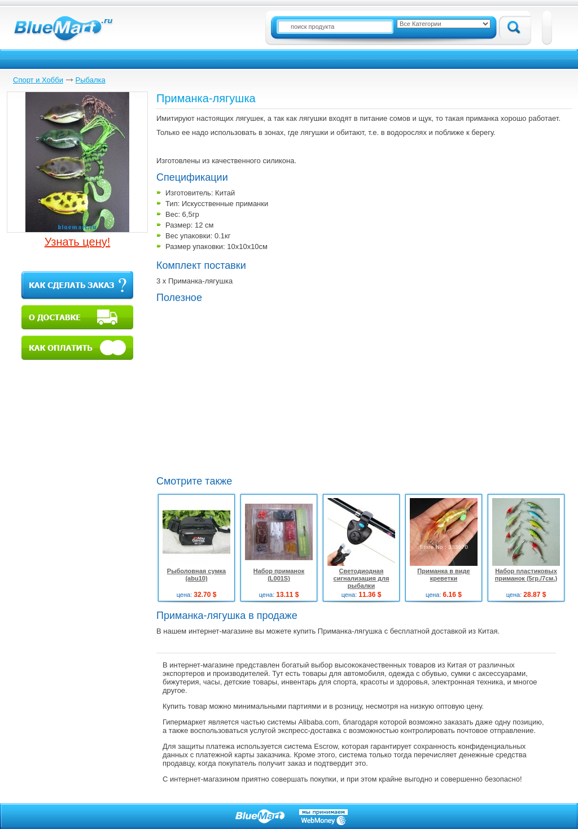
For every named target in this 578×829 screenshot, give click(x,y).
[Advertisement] (251, 388)
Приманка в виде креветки (443, 575)
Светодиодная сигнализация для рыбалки (361, 578)
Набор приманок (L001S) (278, 575)
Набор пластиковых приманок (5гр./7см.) (526, 575)
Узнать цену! (78, 241)
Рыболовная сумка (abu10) (196, 575)
